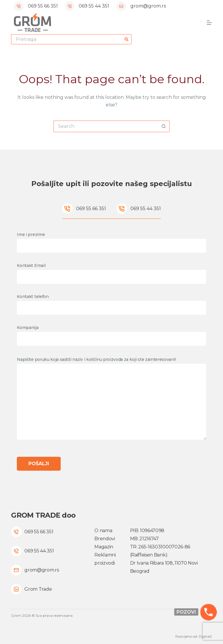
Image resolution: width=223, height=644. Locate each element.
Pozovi (186, 612)
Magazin (103, 547)
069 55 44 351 (94, 6)
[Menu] (209, 22)
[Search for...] (66, 39)
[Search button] (126, 39)
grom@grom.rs (148, 6)
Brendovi (104, 538)
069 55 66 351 (43, 6)
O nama (103, 530)
